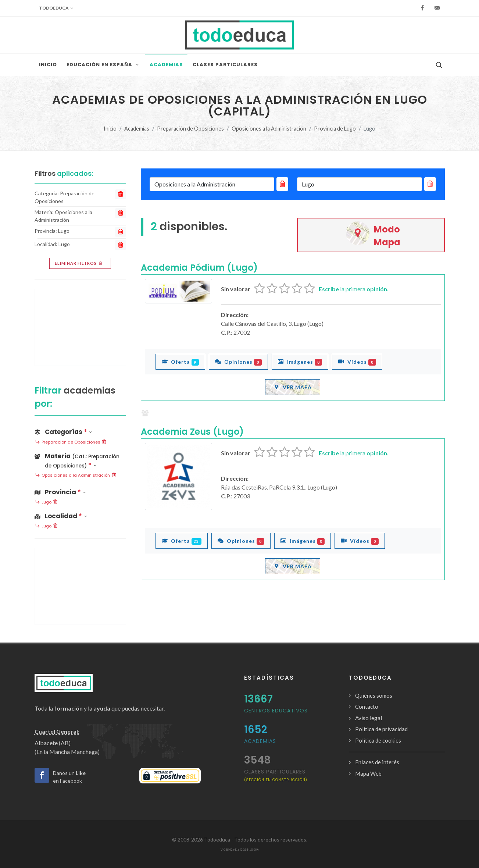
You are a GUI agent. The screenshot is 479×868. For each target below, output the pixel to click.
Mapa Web (368, 773)
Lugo (46, 502)
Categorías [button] (63, 431)
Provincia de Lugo (335, 128)
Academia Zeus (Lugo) (192, 432)
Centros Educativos (276, 710)
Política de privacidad (381, 729)
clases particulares (275, 775)
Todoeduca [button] (56, 8)
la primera (354, 288)
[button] (80, 459)
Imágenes (300, 361)
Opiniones (238, 361)
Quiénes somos (373, 695)
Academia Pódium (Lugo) (199, 268)
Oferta (180, 361)
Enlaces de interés (377, 762)
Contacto (366, 706)
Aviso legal (368, 718)
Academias (136, 128)
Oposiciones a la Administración (269, 128)
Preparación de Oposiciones (190, 128)
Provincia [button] (60, 492)
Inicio (110, 128)
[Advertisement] (80, 327)
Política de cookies (378, 740)
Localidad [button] (61, 516)
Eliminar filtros (79, 263)
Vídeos (357, 361)
